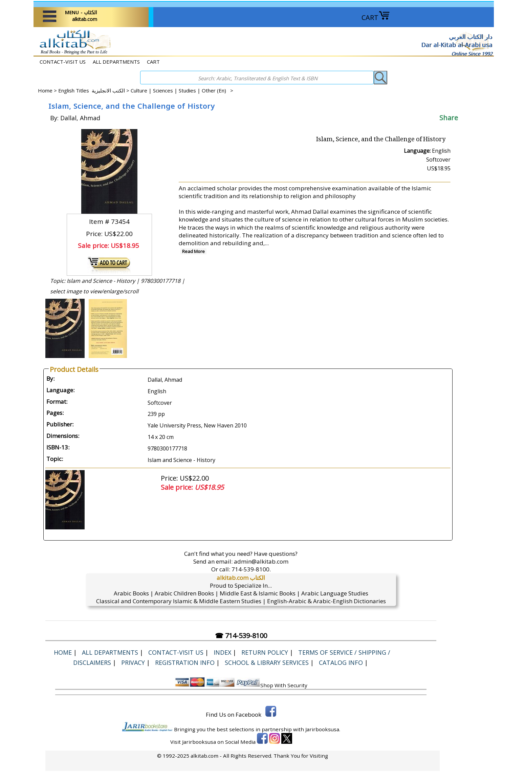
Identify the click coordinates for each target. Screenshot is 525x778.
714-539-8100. (251, 569)
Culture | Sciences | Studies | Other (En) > (182, 90)
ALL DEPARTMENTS (116, 61)
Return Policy (264, 652)
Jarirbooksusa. (322, 729)
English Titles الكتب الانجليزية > (94, 90)
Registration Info (185, 662)
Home (45, 90)
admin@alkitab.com (261, 561)
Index (222, 652)
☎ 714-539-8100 (241, 635)
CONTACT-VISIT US (63, 61)
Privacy (133, 662)
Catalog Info (341, 662)
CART (376, 17)
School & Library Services (267, 662)
